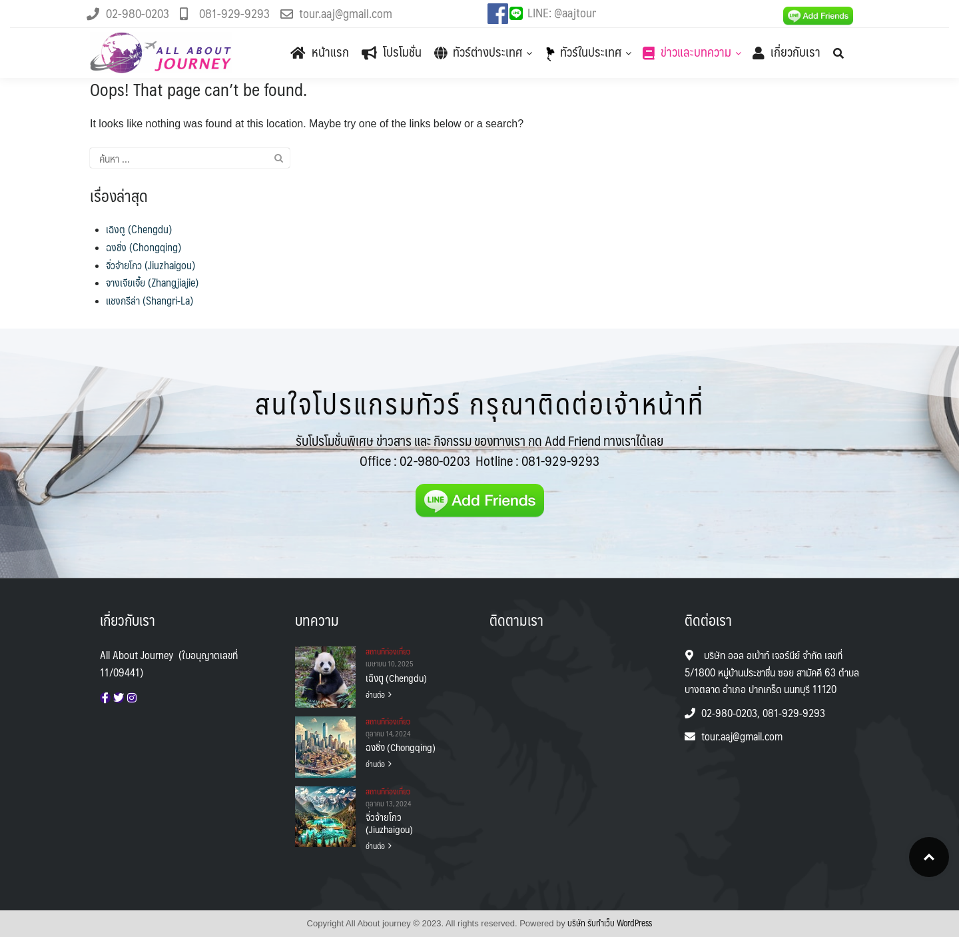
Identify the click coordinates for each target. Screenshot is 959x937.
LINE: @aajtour (561, 12)
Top (929, 857)
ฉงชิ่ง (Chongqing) (143, 247)
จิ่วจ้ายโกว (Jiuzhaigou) (150, 265)
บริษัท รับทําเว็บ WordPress (609, 923)
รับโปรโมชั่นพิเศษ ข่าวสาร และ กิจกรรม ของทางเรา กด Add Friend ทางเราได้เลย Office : (479, 450)
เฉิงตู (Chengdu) (139, 229)
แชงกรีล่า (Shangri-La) (149, 300)
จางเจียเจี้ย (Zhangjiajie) (152, 282)
